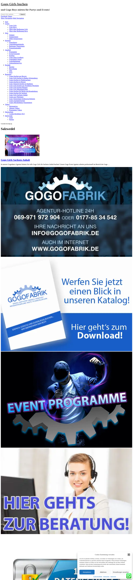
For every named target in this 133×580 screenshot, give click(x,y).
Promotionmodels (15, 48)
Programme (13, 52)
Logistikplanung (14, 61)
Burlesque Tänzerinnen (17, 46)
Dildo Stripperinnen (15, 39)
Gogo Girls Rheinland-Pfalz (18, 89)
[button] (129, 555)
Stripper (12, 35)
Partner (11, 119)
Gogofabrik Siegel (15, 59)
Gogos (7, 24)
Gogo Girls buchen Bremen (18, 87)
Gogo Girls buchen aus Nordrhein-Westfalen (24, 86)
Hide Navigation (18, 18)
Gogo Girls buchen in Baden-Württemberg (23, 78)
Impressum (113, 576)
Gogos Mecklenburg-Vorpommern (20, 102)
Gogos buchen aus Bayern (18, 76)
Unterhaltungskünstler (16, 44)
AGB (11, 117)
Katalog (11, 55)
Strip (6, 33)
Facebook (4, 16)
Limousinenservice (15, 63)
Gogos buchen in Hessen (17, 82)
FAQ (10, 72)
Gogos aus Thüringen (16, 97)
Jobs (10, 71)
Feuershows (13, 42)
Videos (7, 104)
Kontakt (7, 65)
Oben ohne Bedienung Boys (18, 31)
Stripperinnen (13, 37)
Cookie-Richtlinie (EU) (17, 114)
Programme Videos (15, 110)
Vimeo (10, 16)
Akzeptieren (87, 572)
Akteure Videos (14, 108)
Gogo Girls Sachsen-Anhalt (18, 95)
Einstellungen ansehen (121, 572)
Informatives (13, 106)
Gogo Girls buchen (14, 4)
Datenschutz (106, 576)
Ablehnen (103, 572)
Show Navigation (6, 18)
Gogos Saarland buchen (17, 101)
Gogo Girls (13, 25)
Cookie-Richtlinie (97, 576)
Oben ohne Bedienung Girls (18, 29)
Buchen (11, 67)
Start (6, 22)
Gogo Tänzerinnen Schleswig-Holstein (22, 99)
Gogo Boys (13, 27)
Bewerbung (13, 69)
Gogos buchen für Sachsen (18, 93)
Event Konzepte (14, 54)
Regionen (8, 74)
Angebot (8, 50)
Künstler (8, 40)
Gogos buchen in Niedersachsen (20, 80)
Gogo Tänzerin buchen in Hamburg (21, 84)
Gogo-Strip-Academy (16, 57)
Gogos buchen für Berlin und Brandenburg (23, 91)
